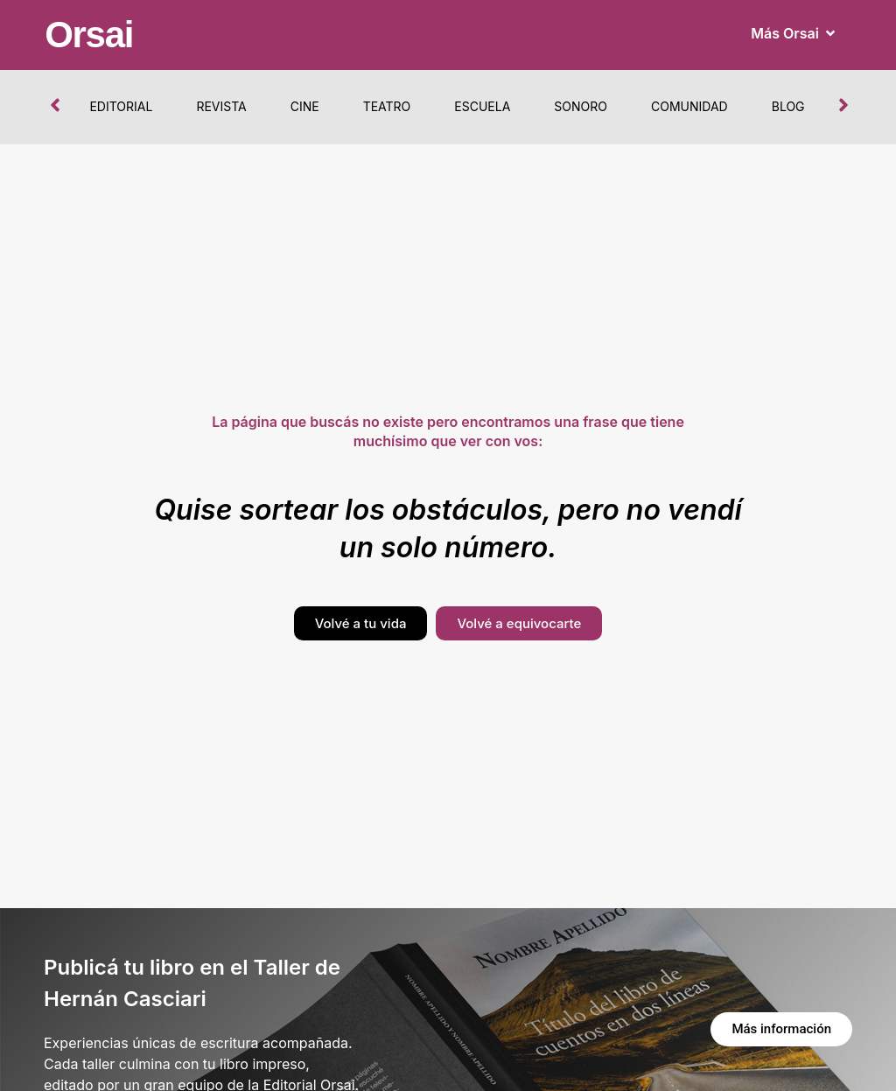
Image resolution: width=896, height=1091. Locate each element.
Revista (221, 106)
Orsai (89, 34)
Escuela (482, 106)
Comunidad (689, 106)
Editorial (120, 106)
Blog (788, 106)
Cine (304, 106)
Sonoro (580, 106)
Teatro (387, 106)
